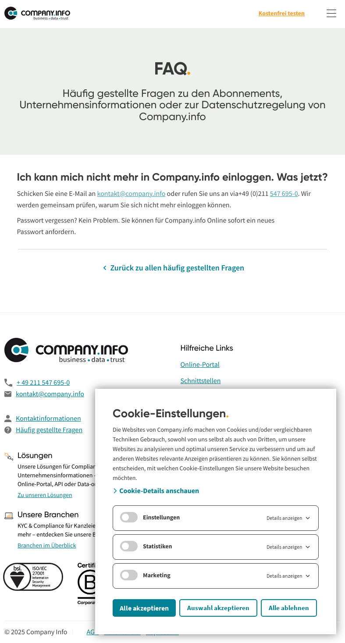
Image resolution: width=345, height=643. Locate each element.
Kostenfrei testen (282, 13)
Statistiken (146, 546)
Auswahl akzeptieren (218, 608)
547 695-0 (284, 193)
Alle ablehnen (289, 608)
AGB (92, 632)
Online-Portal (200, 364)
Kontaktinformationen (48, 418)
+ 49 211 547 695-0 (43, 382)
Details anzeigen (289, 518)
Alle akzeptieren (144, 608)
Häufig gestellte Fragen (49, 430)
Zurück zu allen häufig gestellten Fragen (172, 268)
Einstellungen (150, 517)
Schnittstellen (201, 381)
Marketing (145, 575)
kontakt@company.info (131, 193)
